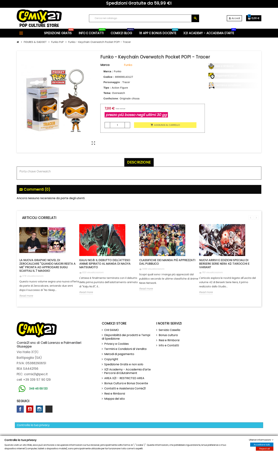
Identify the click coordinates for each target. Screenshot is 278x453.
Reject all (264, 448)
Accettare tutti (262, 444)
